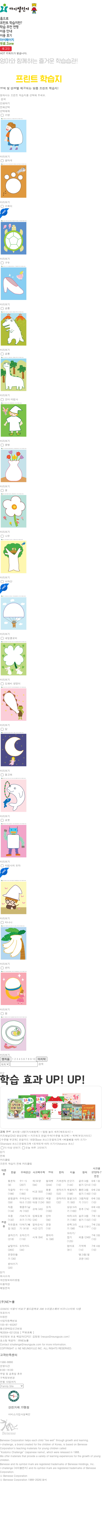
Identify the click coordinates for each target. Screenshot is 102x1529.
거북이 (8, 206)
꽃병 (7, 444)
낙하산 (8, 581)
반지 (7, 967)
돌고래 (8, 774)
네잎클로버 (11, 638)
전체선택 (5, 107)
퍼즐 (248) (85, 1237)
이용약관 (5, 1284)
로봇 (7, 820)
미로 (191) (85, 1226)
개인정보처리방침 (10, 1280)
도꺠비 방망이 (12, 683)
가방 (7, 115)
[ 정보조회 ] (27, 1332)
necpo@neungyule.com (55, 1336)
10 (33, 1059)
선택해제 (5, 111)
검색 (3, 99)
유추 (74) (84, 1209)
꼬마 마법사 (11, 399)
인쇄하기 (5, 103)
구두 (7, 262)
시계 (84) (38, 1237)
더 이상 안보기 (12, 1147)
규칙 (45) (38, 1209)
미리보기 (5, 156)
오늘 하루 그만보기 (36, 1147)
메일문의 (5, 1288)
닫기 (2, 1152)
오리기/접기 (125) (71, 1237)
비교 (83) (38, 1191)
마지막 (42, 1059)
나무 (7, 535)
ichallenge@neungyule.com (25, 1344)
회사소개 (5, 1276)
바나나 (8, 922)
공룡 (7, 308)
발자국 (8, 160)
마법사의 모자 (12, 865)
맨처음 (6, 1059)
